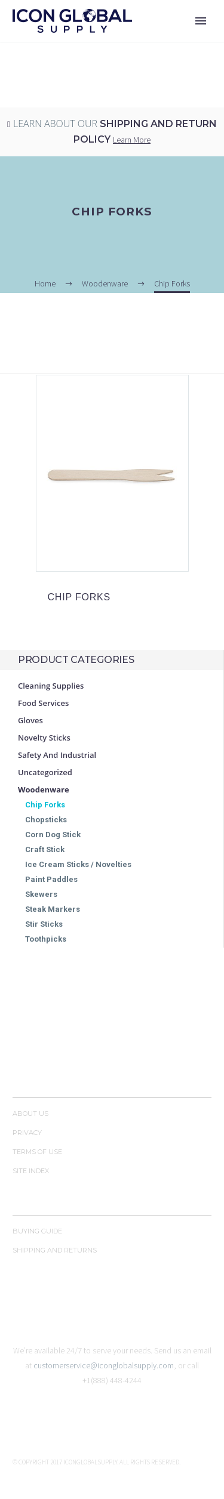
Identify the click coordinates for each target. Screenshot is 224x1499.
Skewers (41, 894)
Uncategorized (45, 772)
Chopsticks (46, 819)
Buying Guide (37, 1231)
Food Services (43, 703)
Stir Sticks (44, 924)
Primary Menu (200, 20)
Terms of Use (37, 1152)
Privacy (27, 1132)
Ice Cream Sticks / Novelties (78, 864)
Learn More (132, 139)
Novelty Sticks (44, 737)
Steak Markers (52, 909)
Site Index (31, 1171)
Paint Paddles (51, 879)
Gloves (30, 720)
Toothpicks (45, 938)
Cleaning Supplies (51, 685)
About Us (30, 1113)
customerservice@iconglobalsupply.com (103, 1365)
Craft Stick (45, 849)
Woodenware (43, 789)
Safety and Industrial (57, 755)
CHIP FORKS (79, 597)
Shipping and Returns (55, 1250)
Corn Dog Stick (53, 834)
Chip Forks (45, 804)
